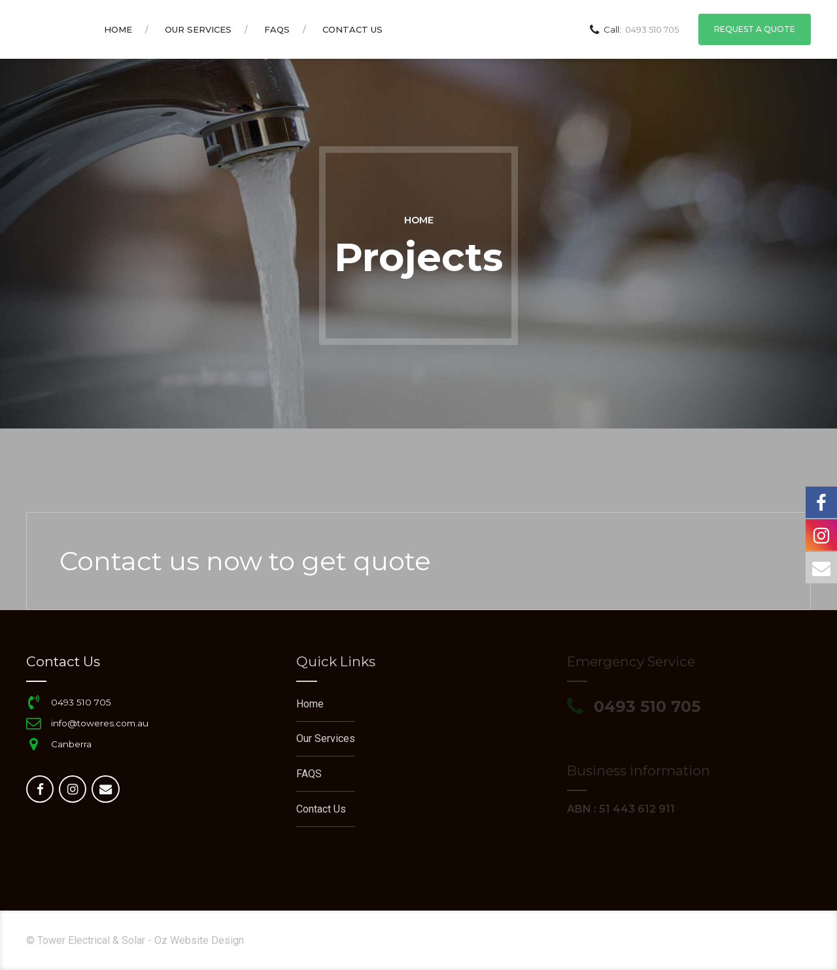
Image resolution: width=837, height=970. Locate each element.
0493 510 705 (81, 702)
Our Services (198, 29)
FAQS (277, 29)
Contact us (352, 29)
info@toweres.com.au (99, 723)
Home (118, 29)
